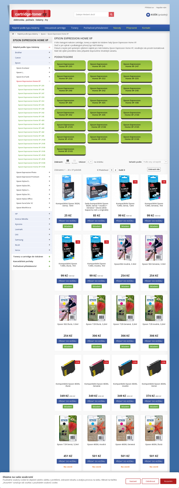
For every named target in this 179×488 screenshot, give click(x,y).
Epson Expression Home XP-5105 (31, 167)
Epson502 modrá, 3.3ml (125, 228)
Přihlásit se (149, 7)
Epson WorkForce (24, 207)
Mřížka (67, 125)
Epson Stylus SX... (24, 194)
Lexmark (19, 229)
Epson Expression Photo (26, 172)
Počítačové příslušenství (24, 266)
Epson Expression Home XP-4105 (31, 159)
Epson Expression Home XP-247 (31, 93)
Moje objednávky (18, 469)
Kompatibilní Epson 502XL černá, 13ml (68, 168)
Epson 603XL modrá (96, 408)
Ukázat (82, 125)
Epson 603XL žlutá (153, 408)
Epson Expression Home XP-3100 (31, 147)
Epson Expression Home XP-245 (31, 89)
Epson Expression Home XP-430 (31, 120)
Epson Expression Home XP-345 (31, 116)
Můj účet (15, 464)
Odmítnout (150, 481)
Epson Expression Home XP (29, 81)
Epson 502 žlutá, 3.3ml (68, 288)
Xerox (17, 250)
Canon (18, 58)
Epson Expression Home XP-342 (31, 113)
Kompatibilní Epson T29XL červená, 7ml (154, 168)
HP (16, 214)
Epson (17, 63)
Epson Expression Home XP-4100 (31, 155)
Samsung (19, 240)
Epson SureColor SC (25, 203)
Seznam (74, 125)
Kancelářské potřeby (23, 261)
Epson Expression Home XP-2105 (31, 143)
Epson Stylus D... (23, 181)
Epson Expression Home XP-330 (31, 97)
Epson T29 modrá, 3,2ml (154, 288)
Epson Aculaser (23, 68)
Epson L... (20, 72)
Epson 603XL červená (125, 408)
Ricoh (17, 245)
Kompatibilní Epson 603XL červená (96, 348)
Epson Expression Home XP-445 (31, 136)
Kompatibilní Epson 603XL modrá (125, 348)
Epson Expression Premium (28, 177)
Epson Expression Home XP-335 (31, 105)
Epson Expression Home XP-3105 (31, 151)
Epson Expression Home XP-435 (31, 124)
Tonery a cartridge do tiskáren (28, 257)
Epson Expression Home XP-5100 (31, 163)
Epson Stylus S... (23, 190)
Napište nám (161, 7)
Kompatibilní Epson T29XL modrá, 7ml (96, 228)
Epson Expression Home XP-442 (31, 132)
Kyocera (18, 224)
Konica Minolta (21, 219)
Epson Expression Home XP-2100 (31, 140)
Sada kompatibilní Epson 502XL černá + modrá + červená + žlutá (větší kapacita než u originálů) (96, 170)
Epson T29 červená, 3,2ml (125, 288)
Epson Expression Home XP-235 (31, 86)
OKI (16, 235)
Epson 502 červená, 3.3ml (154, 228)
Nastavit (133, 481)
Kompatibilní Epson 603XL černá (154, 348)
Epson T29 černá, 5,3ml (68, 408)
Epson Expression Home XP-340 (31, 109)
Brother (18, 52)
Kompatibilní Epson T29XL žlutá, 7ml (68, 228)
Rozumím (168, 481)
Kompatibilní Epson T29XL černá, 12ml (125, 168)
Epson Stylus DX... (24, 185)
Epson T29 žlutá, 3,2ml (96, 288)
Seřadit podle (135, 125)
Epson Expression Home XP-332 (31, 101)
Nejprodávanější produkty (68, 469)
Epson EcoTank (23, 77)
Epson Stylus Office (24, 199)
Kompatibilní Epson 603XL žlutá (68, 348)
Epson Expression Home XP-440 (31, 128)
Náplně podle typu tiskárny (26, 47)
